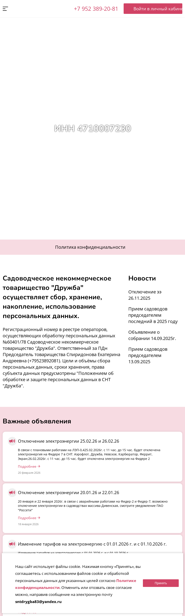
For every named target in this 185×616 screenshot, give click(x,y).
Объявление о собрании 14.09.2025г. (152, 335)
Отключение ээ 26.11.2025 (144, 295)
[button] (5, 9)
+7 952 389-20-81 (95, 9)
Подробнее (27, 466)
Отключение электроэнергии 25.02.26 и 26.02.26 (68, 441)
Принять (161, 583)
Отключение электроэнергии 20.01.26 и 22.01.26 (68, 493)
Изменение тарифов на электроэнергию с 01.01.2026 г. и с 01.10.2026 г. (92, 544)
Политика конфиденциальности (90, 247)
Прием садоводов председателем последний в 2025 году (153, 315)
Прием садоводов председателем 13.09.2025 (147, 355)
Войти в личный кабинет (153, 8)
